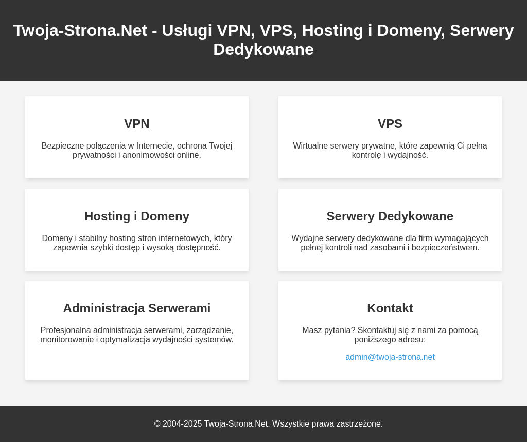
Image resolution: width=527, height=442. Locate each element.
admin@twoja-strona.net (390, 357)
